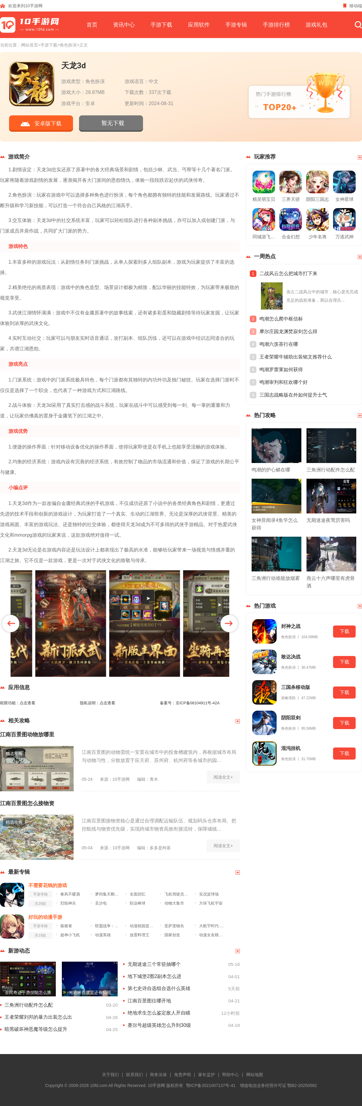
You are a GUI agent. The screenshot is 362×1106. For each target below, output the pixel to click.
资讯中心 (124, 25)
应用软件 (199, 25)
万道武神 (344, 236)
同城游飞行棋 (263, 236)
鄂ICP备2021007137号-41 (210, 1085)
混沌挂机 (290, 748)
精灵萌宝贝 (263, 199)
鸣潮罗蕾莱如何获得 (281, 369)
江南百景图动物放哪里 (27, 734)
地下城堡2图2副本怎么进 (154, 976)
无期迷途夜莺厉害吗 (328, 520)
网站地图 (254, 1074)
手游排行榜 (276, 25)
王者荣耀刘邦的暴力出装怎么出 (38, 1017)
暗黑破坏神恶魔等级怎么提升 (36, 1029)
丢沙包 (101, 903)
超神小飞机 (70, 935)
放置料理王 (139, 935)
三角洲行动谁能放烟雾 (276, 578)
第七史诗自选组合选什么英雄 (159, 988)
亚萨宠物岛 (174, 926)
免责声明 (182, 1074)
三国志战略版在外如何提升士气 (293, 394)
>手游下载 (47, 45)
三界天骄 (291, 199)
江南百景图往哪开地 (149, 1000)
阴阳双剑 (290, 717)
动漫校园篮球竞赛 (143, 926)
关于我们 (110, 1074)
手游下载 (161, 25)
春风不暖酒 (70, 894)
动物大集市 (174, 903)
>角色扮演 (67, 45)
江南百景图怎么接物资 (27, 803)
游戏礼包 (316, 25)
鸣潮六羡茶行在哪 (278, 344)
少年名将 (318, 236)
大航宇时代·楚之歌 (212, 926)
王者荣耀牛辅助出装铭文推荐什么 (295, 356)
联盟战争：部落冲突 (108, 926)
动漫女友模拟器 (212, 935)
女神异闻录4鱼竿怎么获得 (275, 524)
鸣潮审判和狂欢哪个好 (283, 382)
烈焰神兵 (68, 903)
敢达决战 (290, 656)
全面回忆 (137, 894)
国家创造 (172, 935)
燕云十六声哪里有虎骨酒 (330, 582)
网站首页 (29, 45)
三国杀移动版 (295, 687)
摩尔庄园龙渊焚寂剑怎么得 (288, 331)
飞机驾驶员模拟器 (177, 894)
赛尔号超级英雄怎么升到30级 (159, 1025)
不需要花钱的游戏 (47, 885)
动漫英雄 (103, 935)
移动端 (352, 5)
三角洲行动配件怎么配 (29, 1005)
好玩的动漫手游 (45, 917)
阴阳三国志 (317, 199)
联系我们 (134, 1074)
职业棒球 (137, 903)
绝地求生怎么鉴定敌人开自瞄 (159, 1012)
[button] (229, 623)
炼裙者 (66, 926)
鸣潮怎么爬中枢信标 (281, 318)
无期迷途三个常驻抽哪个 (154, 964)
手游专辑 (236, 25)
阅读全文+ (223, 777)
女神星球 (344, 199)
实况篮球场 (209, 894)
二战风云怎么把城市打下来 (288, 273)
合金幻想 (291, 236)
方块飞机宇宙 (211, 903)
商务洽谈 (158, 1074)
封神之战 (290, 626)
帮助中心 (230, 1074)
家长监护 (206, 1074)
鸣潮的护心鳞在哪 (271, 469)
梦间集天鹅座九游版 (108, 894)
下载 (344, 631)
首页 (92, 25)
